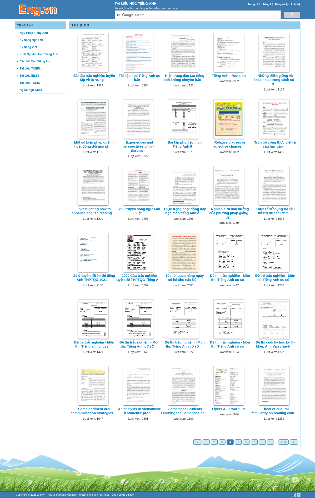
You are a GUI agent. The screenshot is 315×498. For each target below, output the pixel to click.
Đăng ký (268, 4)
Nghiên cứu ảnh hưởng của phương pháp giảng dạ (229, 213)
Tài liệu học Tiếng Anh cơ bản (139, 78)
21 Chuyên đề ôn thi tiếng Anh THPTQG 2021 (94, 278)
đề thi (125, 494)
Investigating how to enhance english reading (92, 211)
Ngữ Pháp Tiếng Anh (34, 33)
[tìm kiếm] (197, 15)
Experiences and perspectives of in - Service (138, 146)
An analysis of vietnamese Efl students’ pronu (139, 411)
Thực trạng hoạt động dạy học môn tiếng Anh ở (185, 211)
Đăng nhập (282, 4)
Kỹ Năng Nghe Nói (32, 40)
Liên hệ (295, 4)
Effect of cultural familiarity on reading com (272, 411)
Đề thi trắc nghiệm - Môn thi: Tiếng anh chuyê (94, 344)
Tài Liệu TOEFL (30, 68)
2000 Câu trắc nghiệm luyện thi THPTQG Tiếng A (137, 278)
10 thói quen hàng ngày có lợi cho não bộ (184, 278)
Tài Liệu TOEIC (30, 83)
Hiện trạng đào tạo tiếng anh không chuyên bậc (184, 78)
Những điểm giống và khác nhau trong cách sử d (274, 80)
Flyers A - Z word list (228, 409)
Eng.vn (41, 494)
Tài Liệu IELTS (29, 75)
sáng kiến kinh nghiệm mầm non (79, 494)
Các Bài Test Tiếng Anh (35, 61)
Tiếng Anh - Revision (229, 76)
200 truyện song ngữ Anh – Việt (139, 211)
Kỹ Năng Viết (28, 47)
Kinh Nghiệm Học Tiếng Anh (39, 54)
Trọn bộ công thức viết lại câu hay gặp (275, 144)
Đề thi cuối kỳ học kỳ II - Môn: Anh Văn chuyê (275, 344)
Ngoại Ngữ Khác (31, 90)
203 (283, 442)
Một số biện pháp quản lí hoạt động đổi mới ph (94, 144)
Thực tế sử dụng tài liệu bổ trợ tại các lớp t (275, 211)
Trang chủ (254, 4)
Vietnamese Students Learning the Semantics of (182, 411)
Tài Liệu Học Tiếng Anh (135, 3)
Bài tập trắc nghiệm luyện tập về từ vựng (94, 78)
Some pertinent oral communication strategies (91, 411)
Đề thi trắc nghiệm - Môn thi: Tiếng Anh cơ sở (230, 278)
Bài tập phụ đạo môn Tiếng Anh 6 (185, 144)
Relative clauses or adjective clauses (229, 144)
